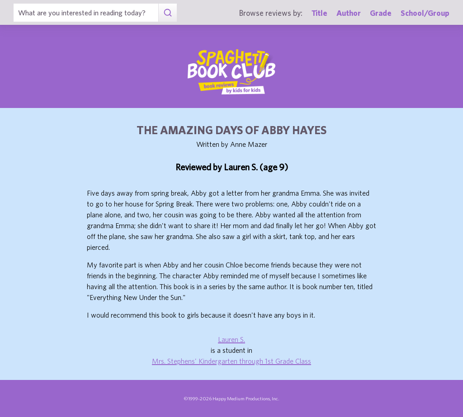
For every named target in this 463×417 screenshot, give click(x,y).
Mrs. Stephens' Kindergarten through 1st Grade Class (231, 361)
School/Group (425, 13)
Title (319, 13)
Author (348, 13)
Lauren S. (231, 339)
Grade (381, 13)
